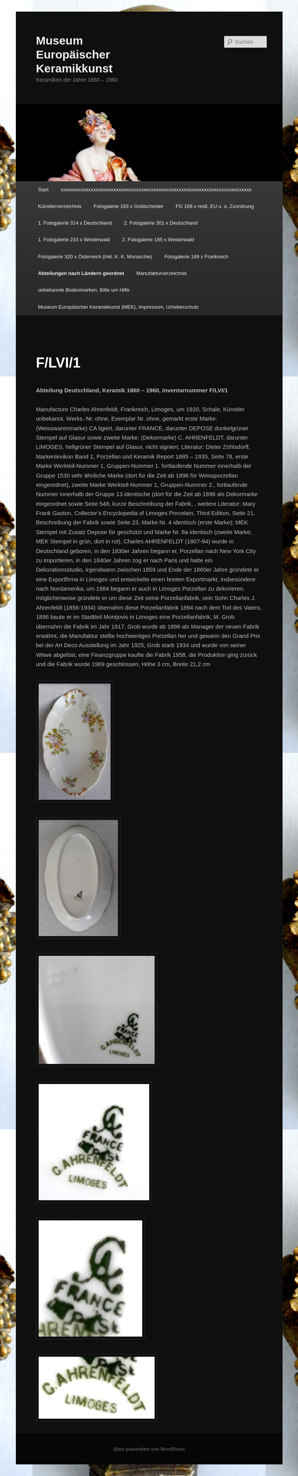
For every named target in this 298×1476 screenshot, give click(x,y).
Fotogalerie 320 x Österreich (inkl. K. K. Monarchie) (95, 256)
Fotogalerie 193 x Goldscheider (128, 206)
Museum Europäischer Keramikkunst (74, 54)
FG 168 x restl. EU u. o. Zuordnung (215, 206)
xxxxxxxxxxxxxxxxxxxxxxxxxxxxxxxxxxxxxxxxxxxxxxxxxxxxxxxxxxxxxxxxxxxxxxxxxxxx (156, 189)
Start (43, 189)
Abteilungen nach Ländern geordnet (81, 273)
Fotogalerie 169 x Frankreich (196, 256)
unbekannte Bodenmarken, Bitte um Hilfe (83, 290)
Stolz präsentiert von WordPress (149, 1449)
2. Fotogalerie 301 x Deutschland (161, 223)
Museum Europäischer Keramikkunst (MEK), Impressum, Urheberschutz (118, 307)
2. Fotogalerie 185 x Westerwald (158, 239)
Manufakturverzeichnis (161, 273)
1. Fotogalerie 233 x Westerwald (74, 239)
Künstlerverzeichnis (60, 206)
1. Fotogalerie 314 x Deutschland (75, 223)
